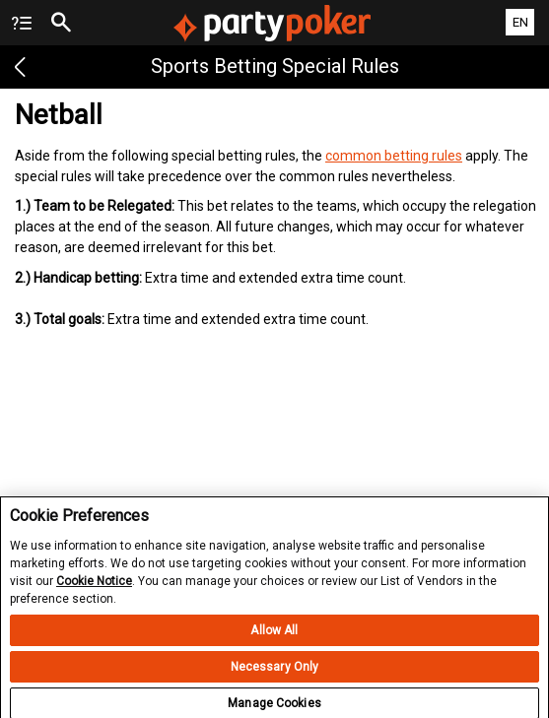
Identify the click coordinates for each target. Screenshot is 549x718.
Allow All (274, 638)
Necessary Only (275, 675)
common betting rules (393, 155)
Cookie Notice (94, 588)
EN (520, 22)
